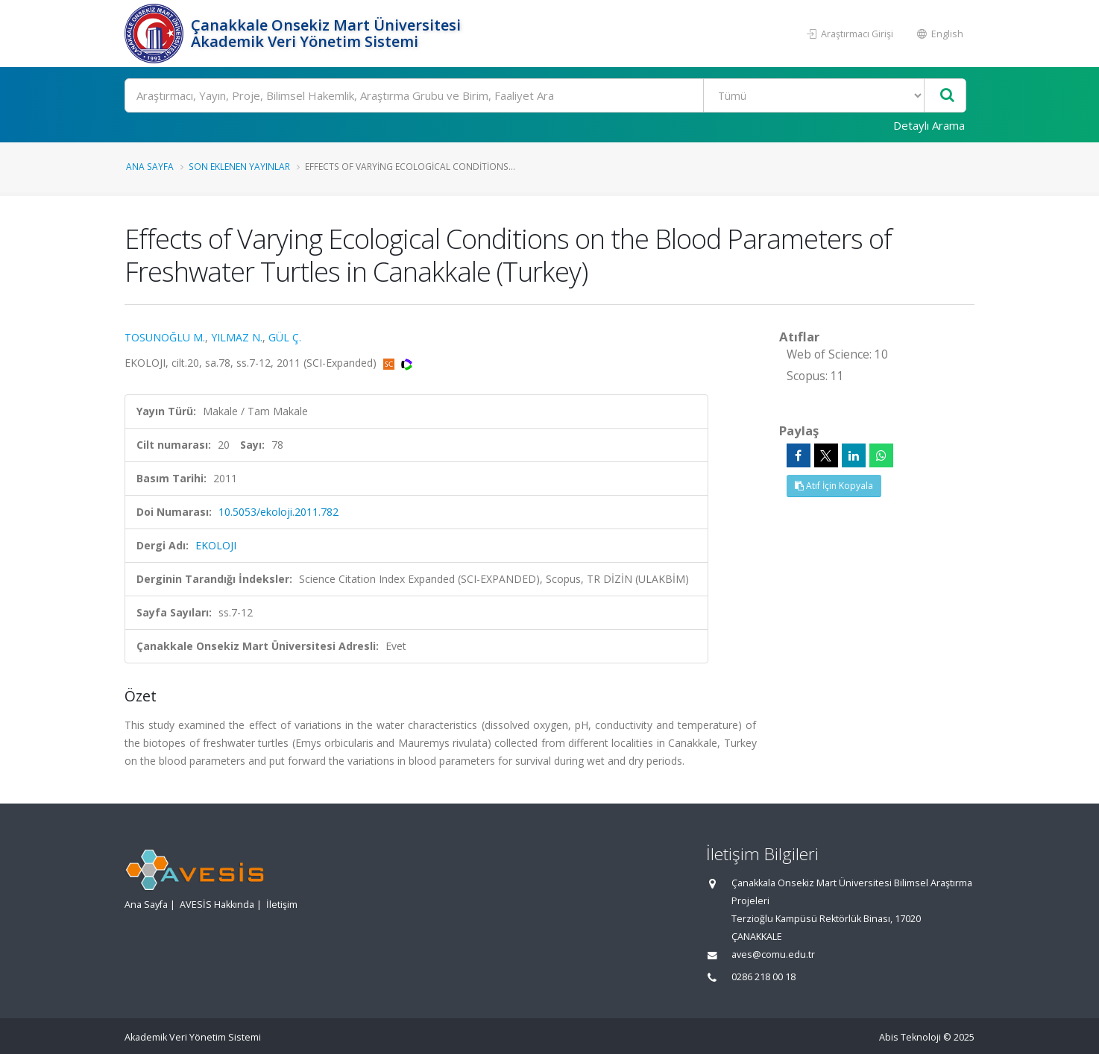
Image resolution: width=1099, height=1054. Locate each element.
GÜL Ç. (284, 337)
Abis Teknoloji (910, 1037)
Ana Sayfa (150, 166)
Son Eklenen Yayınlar (239, 166)
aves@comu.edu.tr (773, 954)
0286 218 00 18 (763, 977)
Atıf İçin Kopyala (834, 485)
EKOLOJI (215, 545)
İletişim (281, 904)
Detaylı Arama (929, 125)
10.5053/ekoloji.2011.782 (278, 512)
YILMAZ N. (236, 337)
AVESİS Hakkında (217, 904)
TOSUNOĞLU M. (165, 337)
